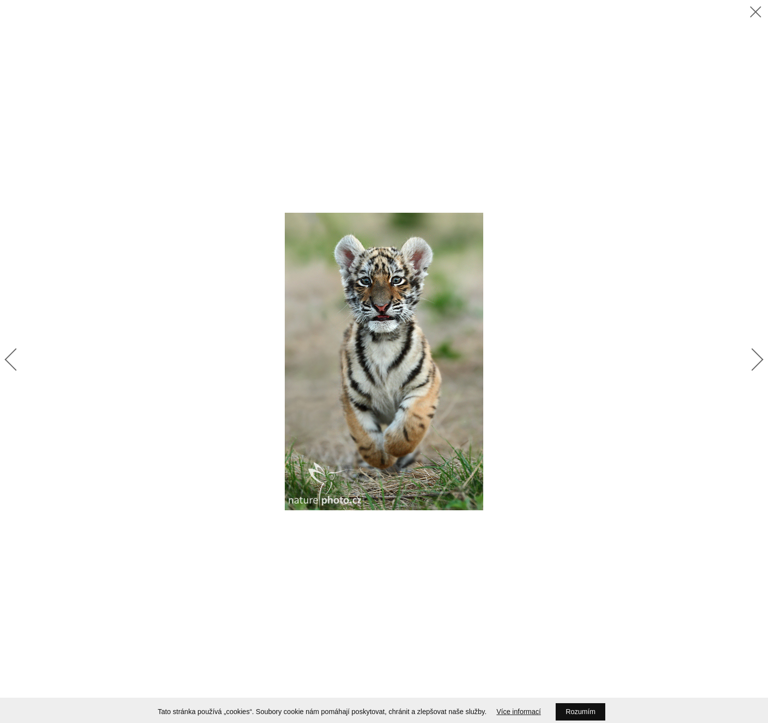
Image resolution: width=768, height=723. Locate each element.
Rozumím (580, 712)
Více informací (519, 712)
